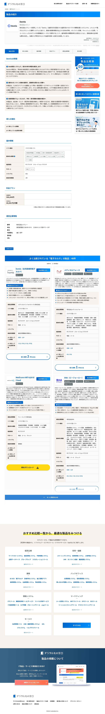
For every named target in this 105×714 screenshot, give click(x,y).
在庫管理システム (28, 582)
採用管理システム (77, 556)
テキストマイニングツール (86, 605)
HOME (6, 9)
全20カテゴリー (76, 587)
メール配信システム (62, 601)
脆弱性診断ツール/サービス (24, 601)
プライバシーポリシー (76, 701)
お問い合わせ (16, 704)
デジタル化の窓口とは (18, 701)
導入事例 (79, 51)
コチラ (97, 45)
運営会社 (36, 704)
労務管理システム (78, 582)
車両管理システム (15, 582)
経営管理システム (29, 556)
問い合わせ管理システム (64, 582)
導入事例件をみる (28, 356)
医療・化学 (21, 337)
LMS (64, 559)
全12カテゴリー (76, 564)
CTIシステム (21, 628)
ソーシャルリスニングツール (68, 605)
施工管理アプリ (42, 578)
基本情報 (39, 51)
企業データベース (14, 559)
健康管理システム (84, 559)
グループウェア (26, 559)
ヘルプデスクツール (33, 628)
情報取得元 (95, 41)
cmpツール (45, 605)
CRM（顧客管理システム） (31, 624)
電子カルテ (12, 9)
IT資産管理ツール (13, 605)
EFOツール (85, 601)
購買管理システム (91, 582)
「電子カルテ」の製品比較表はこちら (87, 85)
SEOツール (93, 601)
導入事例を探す (58, 3)
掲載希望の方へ (95, 3)
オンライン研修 (72, 559)
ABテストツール (75, 601)
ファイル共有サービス (42, 601)
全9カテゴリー (28, 564)
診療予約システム (29, 578)
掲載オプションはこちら (31, 682)
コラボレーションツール (40, 559)
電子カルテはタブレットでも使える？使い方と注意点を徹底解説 (86, 130)
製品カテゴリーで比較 (72, 3)
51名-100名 (21, 343)
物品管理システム (40, 582)
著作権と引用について (62, 701)
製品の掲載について (27, 704)
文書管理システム (69, 578)
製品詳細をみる (42, 270)
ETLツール (11, 601)
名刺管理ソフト (17, 624)
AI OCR (12, 578)
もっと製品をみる (52, 497)
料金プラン (52, 51)
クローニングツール (33, 605)
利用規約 (52, 701)
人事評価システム (90, 556)
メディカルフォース (72, 270)
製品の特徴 (12, 51)
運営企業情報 (66, 51)
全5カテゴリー (28, 632)
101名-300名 (28, 343)
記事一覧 (84, 3)
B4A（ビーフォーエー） (73, 377)
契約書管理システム (83, 578)
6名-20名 (69, 354)
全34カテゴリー (27, 587)
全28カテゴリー (27, 610)
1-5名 (73, 476)
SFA (43, 624)
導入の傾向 (25, 51)
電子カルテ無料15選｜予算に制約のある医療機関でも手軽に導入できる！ (87, 111)
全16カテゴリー (76, 610)
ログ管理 (23, 605)
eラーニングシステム (64, 556)
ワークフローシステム (16, 556)
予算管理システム (42, 556)
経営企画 (78, 99)
